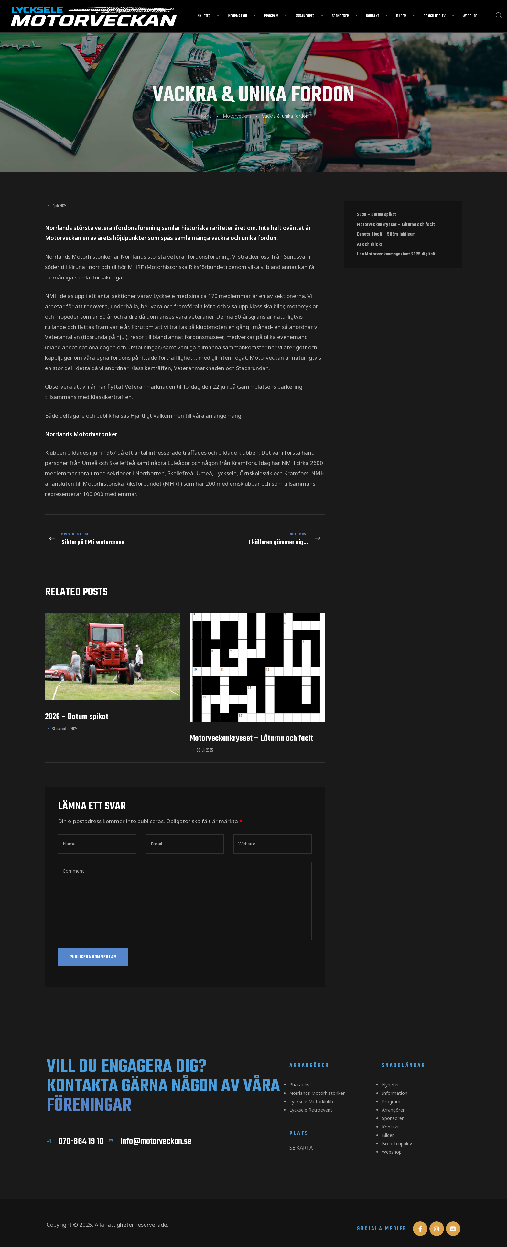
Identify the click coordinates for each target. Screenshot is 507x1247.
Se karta (301, 1138)
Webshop (470, 16)
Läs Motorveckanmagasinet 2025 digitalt (396, 254)
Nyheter (204, 16)
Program (271, 16)
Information (237, 16)
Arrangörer (305, 16)
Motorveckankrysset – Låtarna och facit (251, 733)
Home (205, 116)
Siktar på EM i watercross (113, 536)
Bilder (401, 16)
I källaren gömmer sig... (256, 536)
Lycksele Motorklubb (311, 1094)
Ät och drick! (369, 244)
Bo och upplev (434, 16)
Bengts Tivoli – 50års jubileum (386, 234)
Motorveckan (237, 116)
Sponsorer (340, 16)
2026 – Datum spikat (76, 711)
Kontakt (372, 16)
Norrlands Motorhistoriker (317, 1086)
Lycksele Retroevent (310, 1102)
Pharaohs (299, 1078)
